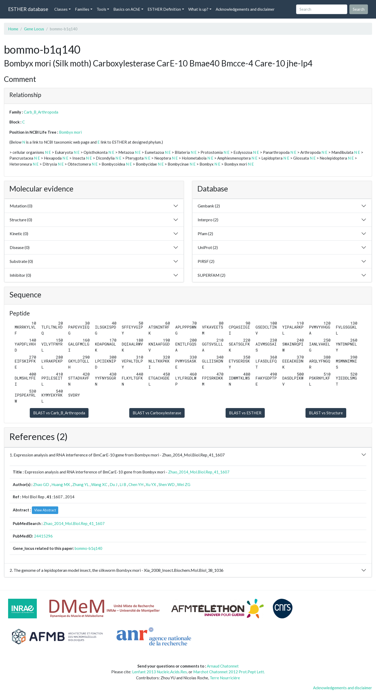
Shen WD (166, 484)
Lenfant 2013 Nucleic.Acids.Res (159, 671)
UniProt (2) (208, 247)
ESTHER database (28, 9)
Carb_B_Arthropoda (41, 112)
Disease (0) (20, 247)
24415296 (43, 536)
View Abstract (45, 510)
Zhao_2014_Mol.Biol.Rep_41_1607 (199, 472)
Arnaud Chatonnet (223, 666)
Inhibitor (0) (20, 275)
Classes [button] (61, 9)
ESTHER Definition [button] (164, 9)
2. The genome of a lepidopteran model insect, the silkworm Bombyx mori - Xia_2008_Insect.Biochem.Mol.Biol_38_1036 (117, 570)
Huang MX (60, 484)
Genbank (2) (209, 205)
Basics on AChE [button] (126, 9)
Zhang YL (80, 484)
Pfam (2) (205, 233)
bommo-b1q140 (88, 548)
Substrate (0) (21, 261)
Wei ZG (183, 484)
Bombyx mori (70, 132)
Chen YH (135, 484)
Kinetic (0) (19, 233)
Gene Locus (34, 28)
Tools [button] (101, 9)
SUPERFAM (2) (211, 275)
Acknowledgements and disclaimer (245, 9)
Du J (113, 484)
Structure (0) (21, 219)
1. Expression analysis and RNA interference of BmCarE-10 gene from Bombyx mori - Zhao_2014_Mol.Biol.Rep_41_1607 (117, 454)
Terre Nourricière (225, 677)
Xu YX (151, 484)
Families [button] (82, 9)
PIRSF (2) (206, 261)
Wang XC (99, 484)
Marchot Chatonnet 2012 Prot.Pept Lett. (229, 671)
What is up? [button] (198, 9)
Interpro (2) (208, 219)
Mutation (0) (21, 205)
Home (13, 28)
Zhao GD (41, 484)
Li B (123, 484)
